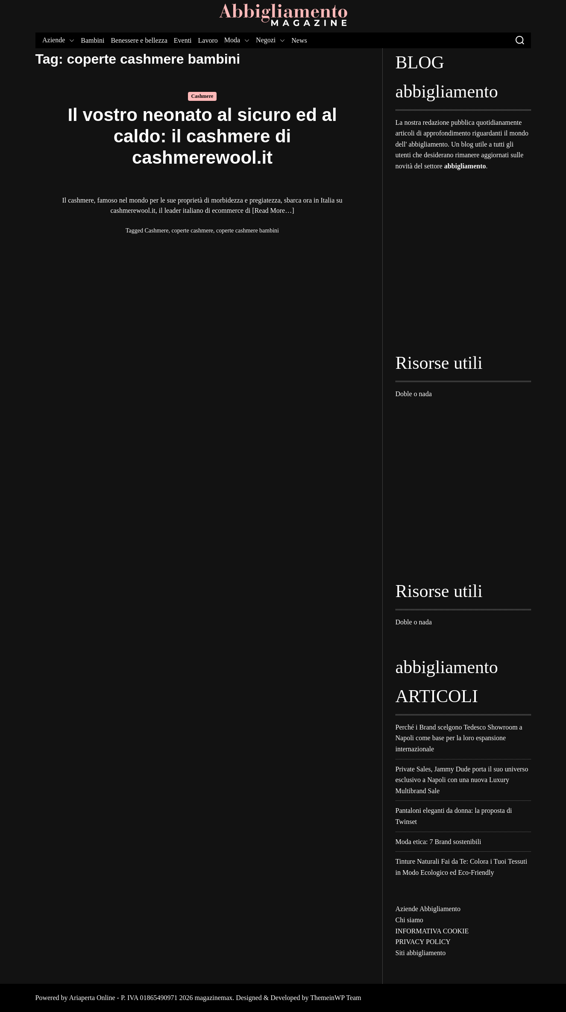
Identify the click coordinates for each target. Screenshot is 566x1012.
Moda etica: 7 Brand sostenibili (438, 841)
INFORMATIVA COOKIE (432, 931)
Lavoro (207, 40)
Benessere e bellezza (139, 40)
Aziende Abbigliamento (428, 908)
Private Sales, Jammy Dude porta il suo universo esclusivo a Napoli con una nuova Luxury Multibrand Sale (462, 779)
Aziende (58, 40)
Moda (236, 40)
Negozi (270, 40)
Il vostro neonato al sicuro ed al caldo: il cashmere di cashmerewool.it (202, 136)
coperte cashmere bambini (247, 230)
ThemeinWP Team (335, 997)
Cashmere (202, 96)
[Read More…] (273, 210)
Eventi (182, 40)
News (299, 40)
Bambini (92, 40)
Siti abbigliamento (421, 952)
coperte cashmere (193, 230)
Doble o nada (414, 393)
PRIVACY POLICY (423, 941)
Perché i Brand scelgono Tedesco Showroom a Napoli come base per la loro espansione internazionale (459, 738)
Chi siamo (409, 920)
